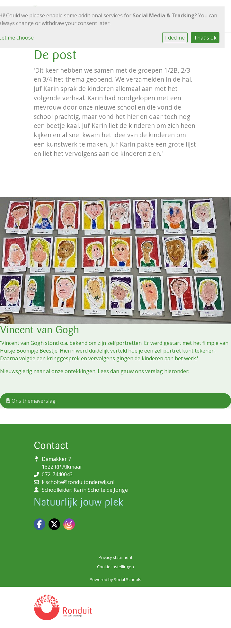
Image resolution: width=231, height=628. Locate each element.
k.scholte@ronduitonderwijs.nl (78, 482)
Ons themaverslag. (31, 400)
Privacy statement (115, 557)
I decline (175, 37)
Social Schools (127, 579)
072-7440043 (57, 474)
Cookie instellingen (115, 567)
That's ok (205, 37)
